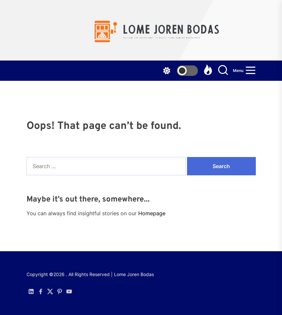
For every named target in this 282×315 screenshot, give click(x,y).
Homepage (151, 213)
